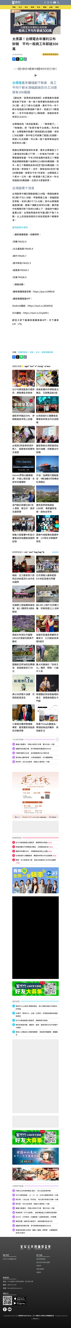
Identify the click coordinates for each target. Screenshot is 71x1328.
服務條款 (35, 1319)
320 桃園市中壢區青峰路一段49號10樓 (20, 1281)
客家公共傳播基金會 (9, 1259)
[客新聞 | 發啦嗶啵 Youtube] (54, 2)
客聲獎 (38, 1272)
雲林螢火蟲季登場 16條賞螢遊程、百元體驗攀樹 (34, 757)
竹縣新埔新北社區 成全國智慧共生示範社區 (32, 753)
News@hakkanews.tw (14, 1288)
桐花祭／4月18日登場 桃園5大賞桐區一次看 (33, 761)
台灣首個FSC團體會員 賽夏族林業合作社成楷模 (34, 855)
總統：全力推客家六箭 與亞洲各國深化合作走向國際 (36, 860)
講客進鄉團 (40, 1269)
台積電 (17, 82)
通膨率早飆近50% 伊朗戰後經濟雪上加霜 (32, 851)
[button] (35, 75)
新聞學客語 (23, 352)
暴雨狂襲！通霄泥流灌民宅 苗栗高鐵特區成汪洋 (34, 1221)
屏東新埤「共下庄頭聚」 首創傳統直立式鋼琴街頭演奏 (36, 1212)
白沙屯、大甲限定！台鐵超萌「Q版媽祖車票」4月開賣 (36, 1217)
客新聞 (38, 1265)
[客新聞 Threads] (51, 2)
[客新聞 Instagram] (48, 2)
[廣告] (35, 795)
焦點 (31, 352)
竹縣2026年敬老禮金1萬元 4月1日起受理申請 (33, 1190)
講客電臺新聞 (47, 352)
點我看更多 (55, 552)
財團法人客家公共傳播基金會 (45, 1316)
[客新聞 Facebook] (45, 2)
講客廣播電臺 (40, 1259)
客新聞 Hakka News (25, 1316)
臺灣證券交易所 (20, 227)
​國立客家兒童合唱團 (43, 1262)
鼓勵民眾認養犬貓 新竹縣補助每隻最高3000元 (33, 748)
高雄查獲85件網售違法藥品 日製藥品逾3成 (32, 847)
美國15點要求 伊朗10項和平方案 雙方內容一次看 (35, 744)
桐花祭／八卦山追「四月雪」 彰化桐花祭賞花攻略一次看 (37, 1199)
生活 (37, 352)
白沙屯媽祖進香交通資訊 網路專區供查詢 (31, 842)
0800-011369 (11, 1285)
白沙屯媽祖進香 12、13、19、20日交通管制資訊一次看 (37, 1195)
